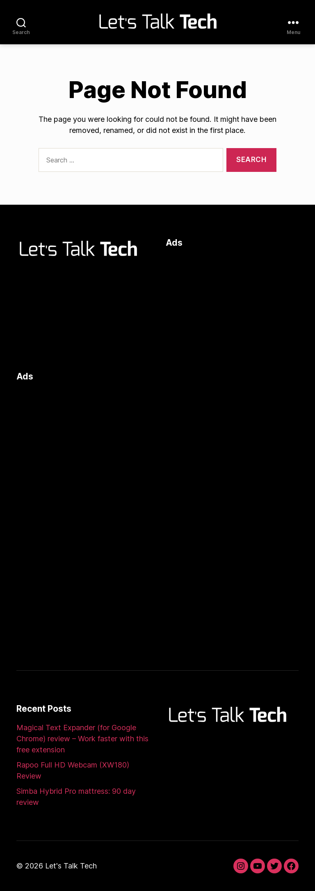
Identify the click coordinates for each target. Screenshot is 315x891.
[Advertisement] (232, 307)
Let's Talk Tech (71, 865)
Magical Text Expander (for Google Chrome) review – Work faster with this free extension (82, 738)
